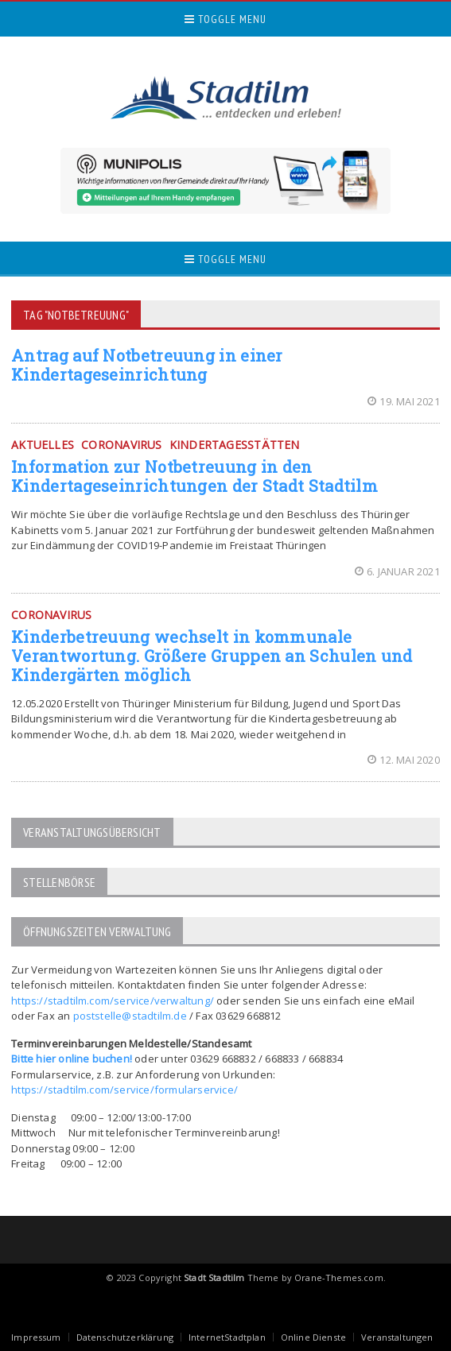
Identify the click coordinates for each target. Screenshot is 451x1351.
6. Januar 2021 (397, 571)
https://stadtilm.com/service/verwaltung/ (112, 1000)
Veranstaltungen (397, 1337)
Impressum (36, 1337)
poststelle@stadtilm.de (130, 1015)
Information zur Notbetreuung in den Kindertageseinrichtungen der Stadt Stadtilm (194, 476)
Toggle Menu (225, 19)
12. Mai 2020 (403, 760)
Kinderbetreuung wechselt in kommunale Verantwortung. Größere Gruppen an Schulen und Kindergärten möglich (212, 655)
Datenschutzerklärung (124, 1337)
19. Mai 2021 (403, 401)
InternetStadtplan (227, 1337)
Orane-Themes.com (338, 1277)
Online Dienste (313, 1337)
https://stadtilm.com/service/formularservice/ (124, 1089)
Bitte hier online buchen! (71, 1058)
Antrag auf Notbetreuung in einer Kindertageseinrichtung (147, 365)
